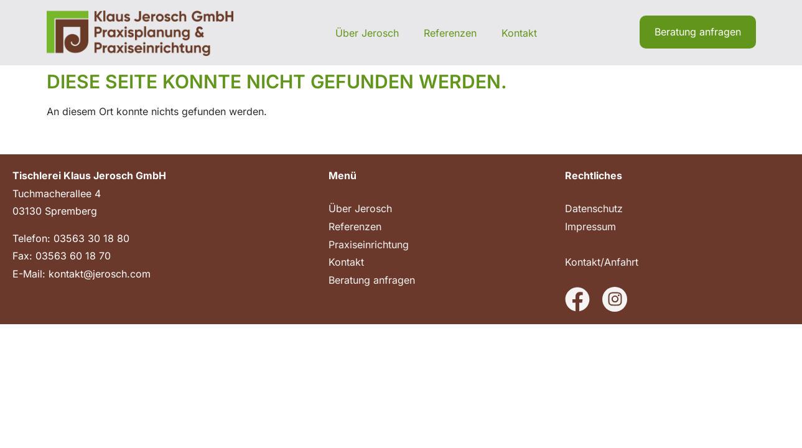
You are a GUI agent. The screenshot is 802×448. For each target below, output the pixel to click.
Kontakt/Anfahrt (601, 262)
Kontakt (519, 33)
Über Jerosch (367, 33)
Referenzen (450, 33)
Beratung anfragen (372, 280)
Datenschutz (594, 208)
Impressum (590, 226)
